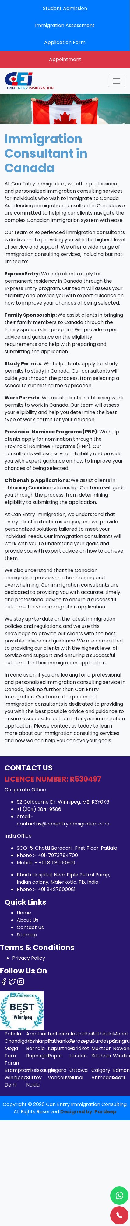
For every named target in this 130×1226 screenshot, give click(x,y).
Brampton (17, 1070)
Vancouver (61, 1077)
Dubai (76, 1077)
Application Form (65, 42)
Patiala (13, 1033)
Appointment (65, 59)
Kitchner (101, 1055)
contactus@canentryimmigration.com (63, 823)
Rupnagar (38, 1055)
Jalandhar (81, 1033)
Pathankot (60, 1041)
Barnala (35, 1048)
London (78, 1055)
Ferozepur (81, 1041)
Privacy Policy (28, 958)
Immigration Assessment (65, 25)
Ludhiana (58, 1033)
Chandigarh (19, 1041)
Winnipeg (16, 1077)
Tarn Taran (12, 1059)
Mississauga (40, 1070)
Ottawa (78, 1070)
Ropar (55, 1055)
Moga (11, 1048)
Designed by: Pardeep (88, 1111)
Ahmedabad (106, 1077)
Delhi (10, 1084)
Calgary (100, 1070)
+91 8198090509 (57, 862)
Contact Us (30, 927)
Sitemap (27, 934)
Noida (33, 1084)
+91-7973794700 (58, 855)
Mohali (120, 1033)
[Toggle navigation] (116, 81)
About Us (27, 920)
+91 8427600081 (57, 889)
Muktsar (101, 1048)
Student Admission (65, 8)
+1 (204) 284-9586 (39, 809)
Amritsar (36, 1033)
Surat (119, 1077)
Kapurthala (61, 1048)
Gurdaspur (104, 1041)
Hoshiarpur (39, 1041)
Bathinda (102, 1033)
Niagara (57, 1070)
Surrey (34, 1077)
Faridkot (79, 1048)
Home (24, 912)
